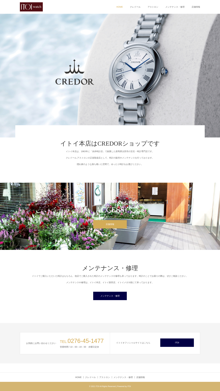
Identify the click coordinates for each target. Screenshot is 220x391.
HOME (119, 7)
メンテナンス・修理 (175, 7)
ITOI (177, 342)
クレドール (135, 7)
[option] (110, 75)
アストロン (153, 7)
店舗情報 (196, 7)
